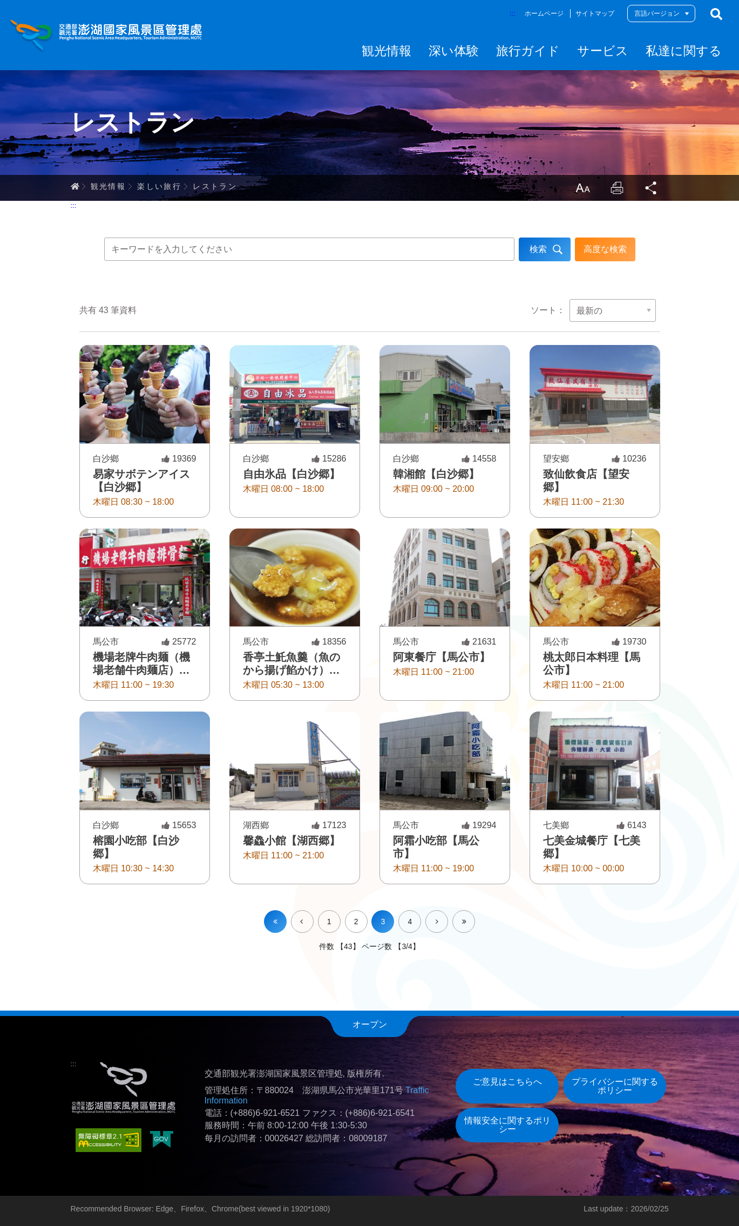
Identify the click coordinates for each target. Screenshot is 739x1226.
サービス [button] (602, 51)
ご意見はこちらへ (507, 1081)
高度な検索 (605, 249)
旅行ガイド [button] (528, 51)
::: (513, 13)
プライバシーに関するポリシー (615, 1086)
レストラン (215, 186)
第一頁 (275, 921)
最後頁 (474, 914)
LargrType (582, 188)
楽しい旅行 (159, 186)
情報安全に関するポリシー (507, 1125)
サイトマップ (594, 13)
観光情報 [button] (386, 51)
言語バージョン (657, 13)
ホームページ (544, 13)
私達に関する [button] (684, 51)
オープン (369, 1024)
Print (617, 188)
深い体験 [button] (454, 51)
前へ (313, 914)
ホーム (75, 186)
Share (652, 188)
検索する (716, 14)
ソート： (548, 310)
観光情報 (108, 186)
